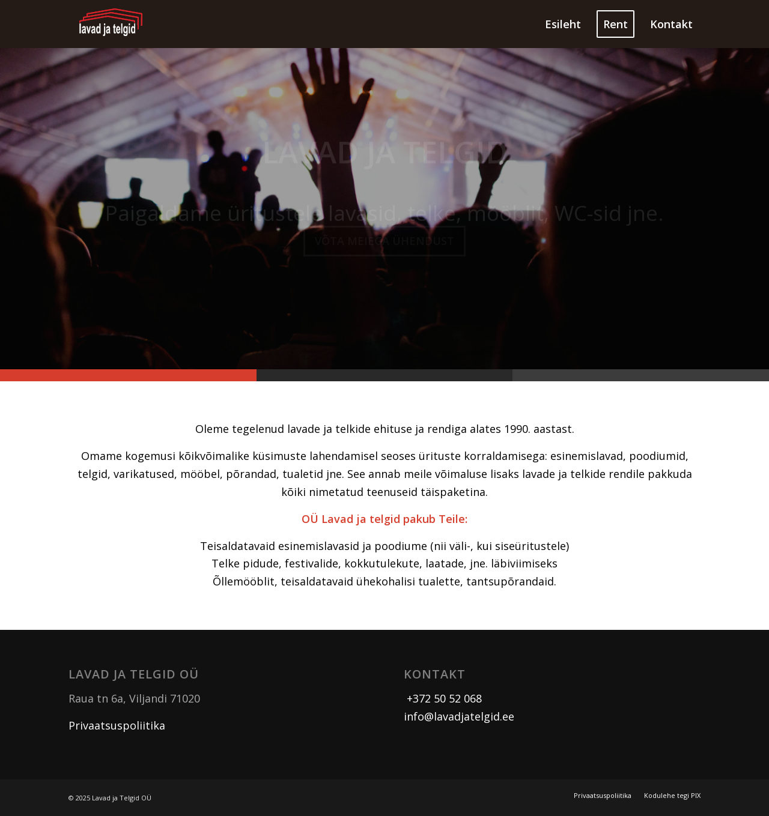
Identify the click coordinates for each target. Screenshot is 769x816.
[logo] (111, 24)
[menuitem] (563, 24)
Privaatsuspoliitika (116, 725)
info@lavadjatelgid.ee (459, 716)
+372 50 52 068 (443, 698)
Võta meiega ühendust (384, 243)
